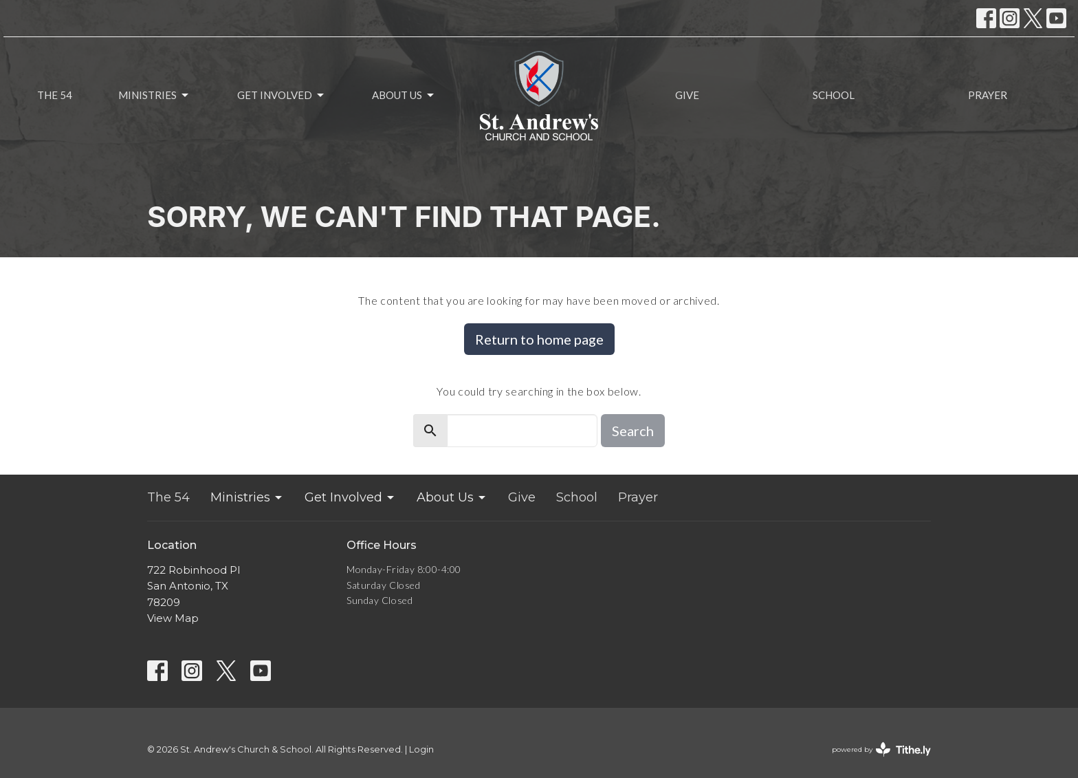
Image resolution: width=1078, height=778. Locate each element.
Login (421, 749)
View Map (173, 618)
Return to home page (539, 339)
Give (687, 95)
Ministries (154, 95)
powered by (881, 749)
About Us (404, 95)
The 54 (54, 95)
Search (633, 430)
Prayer (987, 95)
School (834, 95)
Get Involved (281, 95)
